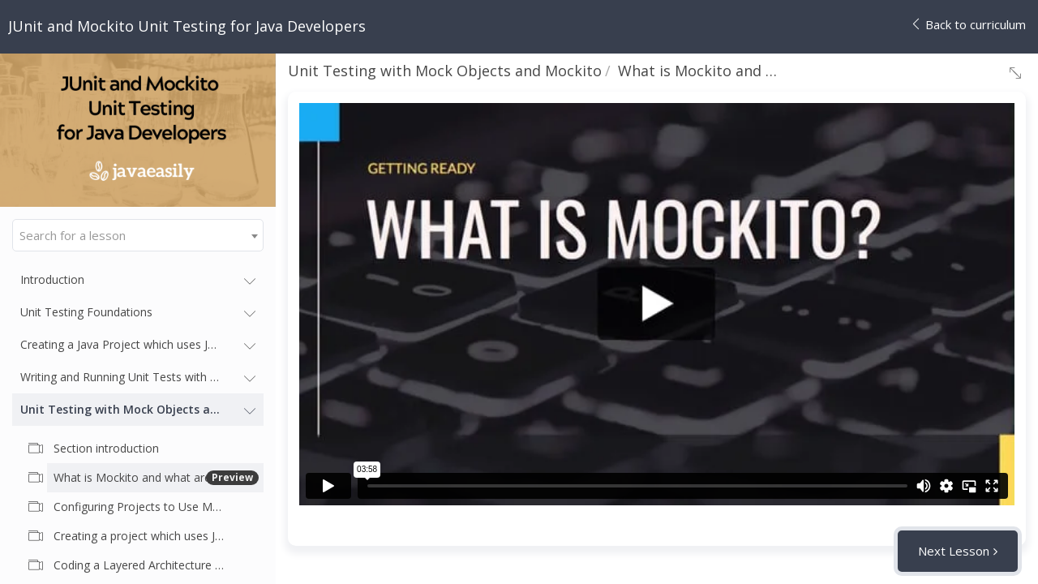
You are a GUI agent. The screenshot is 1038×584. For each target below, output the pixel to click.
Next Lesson (953, 551)
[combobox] (138, 235)
